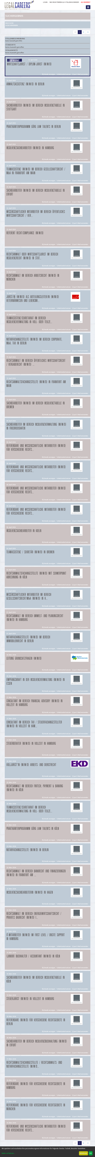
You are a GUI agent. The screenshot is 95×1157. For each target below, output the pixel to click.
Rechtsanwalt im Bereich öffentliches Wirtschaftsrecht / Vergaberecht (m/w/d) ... (36, 362)
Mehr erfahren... (8, 1153)
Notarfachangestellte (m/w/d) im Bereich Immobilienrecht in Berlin (28, 639)
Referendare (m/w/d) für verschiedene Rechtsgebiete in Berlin (36, 1022)
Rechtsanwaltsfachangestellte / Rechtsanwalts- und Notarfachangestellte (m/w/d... (34, 1064)
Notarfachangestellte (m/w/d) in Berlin (28, 850)
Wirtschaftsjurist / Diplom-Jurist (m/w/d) (29, 64)
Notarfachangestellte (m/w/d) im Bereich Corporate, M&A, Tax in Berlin (34, 341)
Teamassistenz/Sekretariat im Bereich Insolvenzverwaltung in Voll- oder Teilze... (29, 320)
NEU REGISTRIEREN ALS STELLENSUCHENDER (64, 2)
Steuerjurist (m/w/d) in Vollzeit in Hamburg (30, 999)
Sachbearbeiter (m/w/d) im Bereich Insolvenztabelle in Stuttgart (36, 107)
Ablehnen (83, 1153)
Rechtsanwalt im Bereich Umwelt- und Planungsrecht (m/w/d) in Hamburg (35, 618)
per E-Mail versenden (80, 74)
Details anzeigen (48, 74)
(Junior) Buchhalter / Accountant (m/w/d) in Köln (33, 956)
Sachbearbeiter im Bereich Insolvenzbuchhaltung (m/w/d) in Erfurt (37, 1043)
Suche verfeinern (11, 25)
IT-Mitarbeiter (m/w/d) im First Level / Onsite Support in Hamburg (36, 937)
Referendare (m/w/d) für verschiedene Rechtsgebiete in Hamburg (36, 1086)
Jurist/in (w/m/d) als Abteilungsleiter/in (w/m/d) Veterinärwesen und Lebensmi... (33, 299)
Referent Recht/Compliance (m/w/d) (25, 233)
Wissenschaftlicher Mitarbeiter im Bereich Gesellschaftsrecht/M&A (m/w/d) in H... (29, 596)
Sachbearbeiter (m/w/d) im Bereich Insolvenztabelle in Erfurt (36, 192)
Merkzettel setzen (64, 74)
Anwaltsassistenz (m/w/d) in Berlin (25, 84)
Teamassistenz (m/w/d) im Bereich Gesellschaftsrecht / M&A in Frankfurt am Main (36, 171)
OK (90, 1153)
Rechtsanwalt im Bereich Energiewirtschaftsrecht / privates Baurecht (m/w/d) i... (34, 915)
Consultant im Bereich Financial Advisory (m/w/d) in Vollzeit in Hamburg (35, 703)
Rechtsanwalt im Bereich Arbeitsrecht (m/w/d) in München (33, 277)
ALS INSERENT (85, 2)
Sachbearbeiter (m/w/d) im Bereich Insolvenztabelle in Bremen (36, 405)
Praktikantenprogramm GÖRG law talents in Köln (33, 828)
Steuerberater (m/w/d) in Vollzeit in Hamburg (31, 743)
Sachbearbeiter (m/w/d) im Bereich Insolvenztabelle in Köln (36, 979)
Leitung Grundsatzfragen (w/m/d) (24, 658)
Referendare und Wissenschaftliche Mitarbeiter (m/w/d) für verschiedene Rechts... (36, 447)
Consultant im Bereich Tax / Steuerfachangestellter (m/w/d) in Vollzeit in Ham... (34, 724)
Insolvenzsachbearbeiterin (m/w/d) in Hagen (30, 892)
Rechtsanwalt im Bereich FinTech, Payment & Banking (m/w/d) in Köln (35, 788)
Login (45, 2)
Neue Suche (9, 23)
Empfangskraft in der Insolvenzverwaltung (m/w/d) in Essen (36, 681)
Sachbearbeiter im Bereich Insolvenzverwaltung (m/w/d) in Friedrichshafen (36, 426)
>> (88, 32)
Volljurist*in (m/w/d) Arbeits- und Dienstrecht (31, 765)
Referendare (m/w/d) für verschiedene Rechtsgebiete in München (36, 1107)
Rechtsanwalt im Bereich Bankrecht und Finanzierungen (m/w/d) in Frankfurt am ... (36, 873)
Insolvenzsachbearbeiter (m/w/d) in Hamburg (30, 148)
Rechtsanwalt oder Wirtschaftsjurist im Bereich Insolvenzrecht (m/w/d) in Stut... (32, 256)
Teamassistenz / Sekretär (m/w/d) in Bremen (30, 552)
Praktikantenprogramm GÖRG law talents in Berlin (34, 126)
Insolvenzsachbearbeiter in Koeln (24, 531)
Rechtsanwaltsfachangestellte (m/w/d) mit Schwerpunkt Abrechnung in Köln (36, 575)
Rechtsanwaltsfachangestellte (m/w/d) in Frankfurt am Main (36, 384)
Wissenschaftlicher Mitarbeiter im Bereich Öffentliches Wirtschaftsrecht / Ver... (36, 213)
